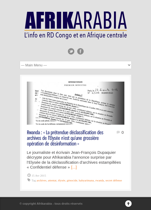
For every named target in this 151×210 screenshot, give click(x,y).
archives (42, 180)
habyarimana (86, 180)
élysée (61, 180)
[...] (74, 167)
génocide (72, 180)
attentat (52, 180)
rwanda (99, 180)
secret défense (113, 180)
